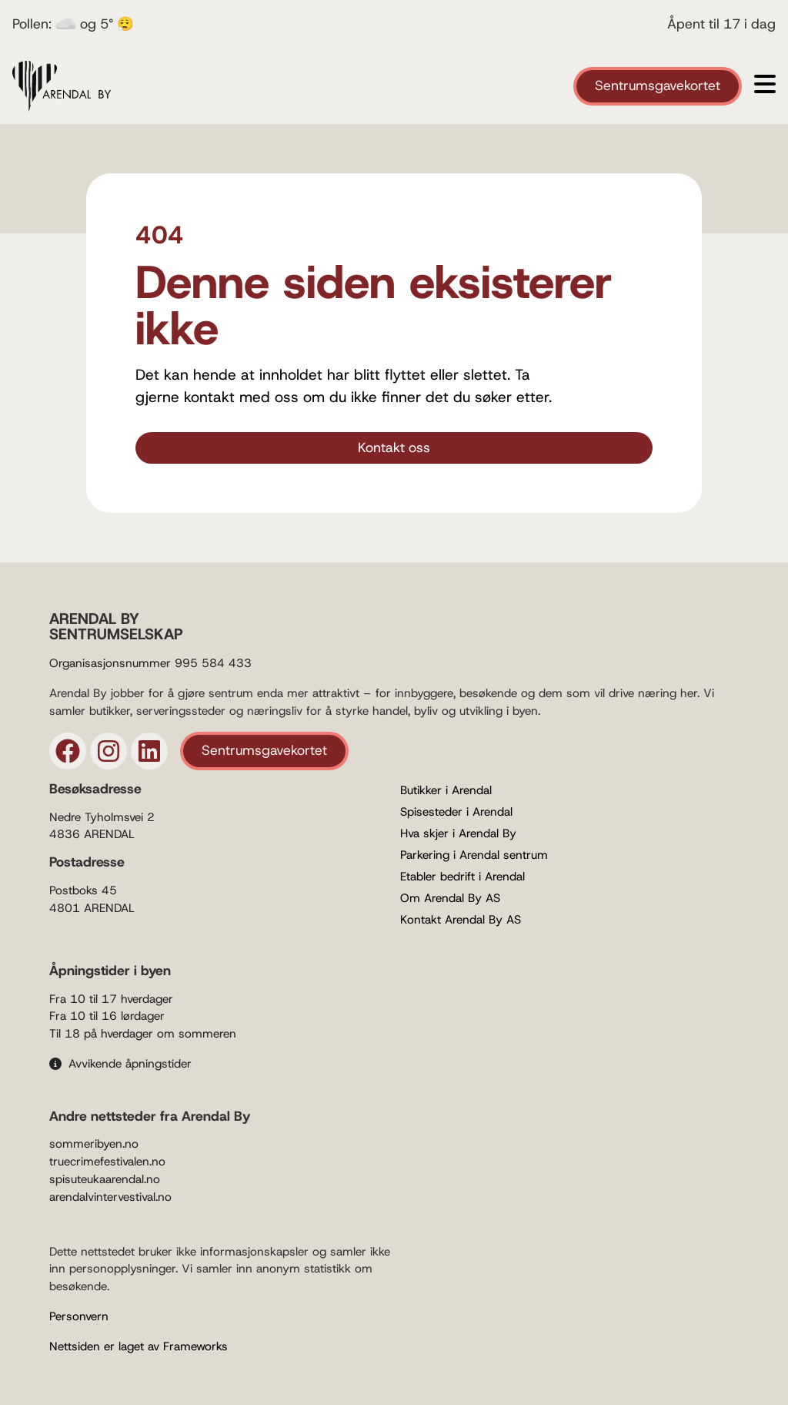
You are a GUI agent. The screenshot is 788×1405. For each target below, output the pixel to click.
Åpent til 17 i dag (721, 24)
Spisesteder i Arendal (456, 812)
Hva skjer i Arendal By (458, 833)
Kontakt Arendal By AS (460, 919)
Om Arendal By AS (450, 898)
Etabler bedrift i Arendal (462, 876)
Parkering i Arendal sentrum (474, 855)
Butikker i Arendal (446, 790)
